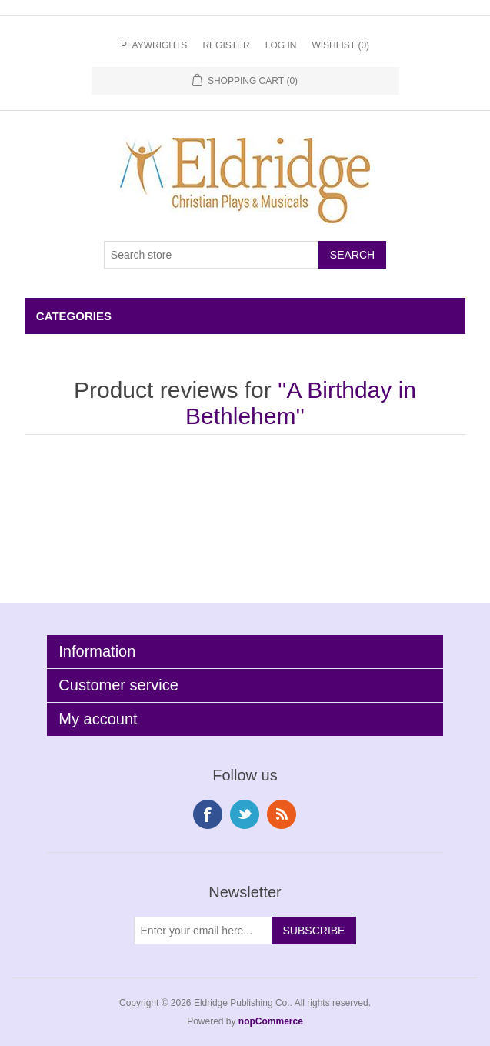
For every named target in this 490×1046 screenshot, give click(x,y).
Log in (281, 45)
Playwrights (154, 45)
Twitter (244, 814)
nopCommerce (270, 1021)
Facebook (207, 814)
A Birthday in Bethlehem (300, 403)
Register (225, 45)
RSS (281, 814)
